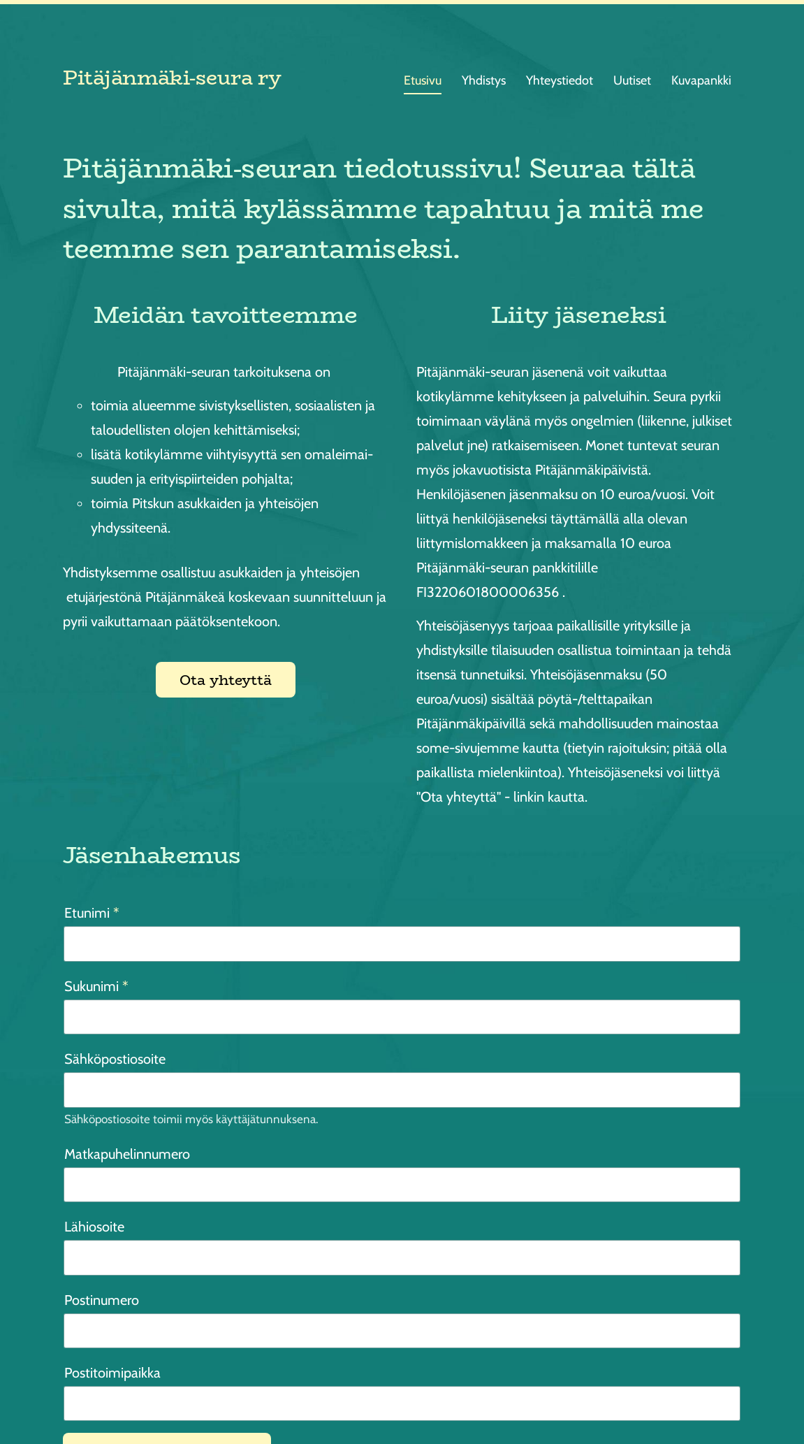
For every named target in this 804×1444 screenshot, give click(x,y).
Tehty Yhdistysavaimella (698, 1399)
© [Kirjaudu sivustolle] (69, 1400)
